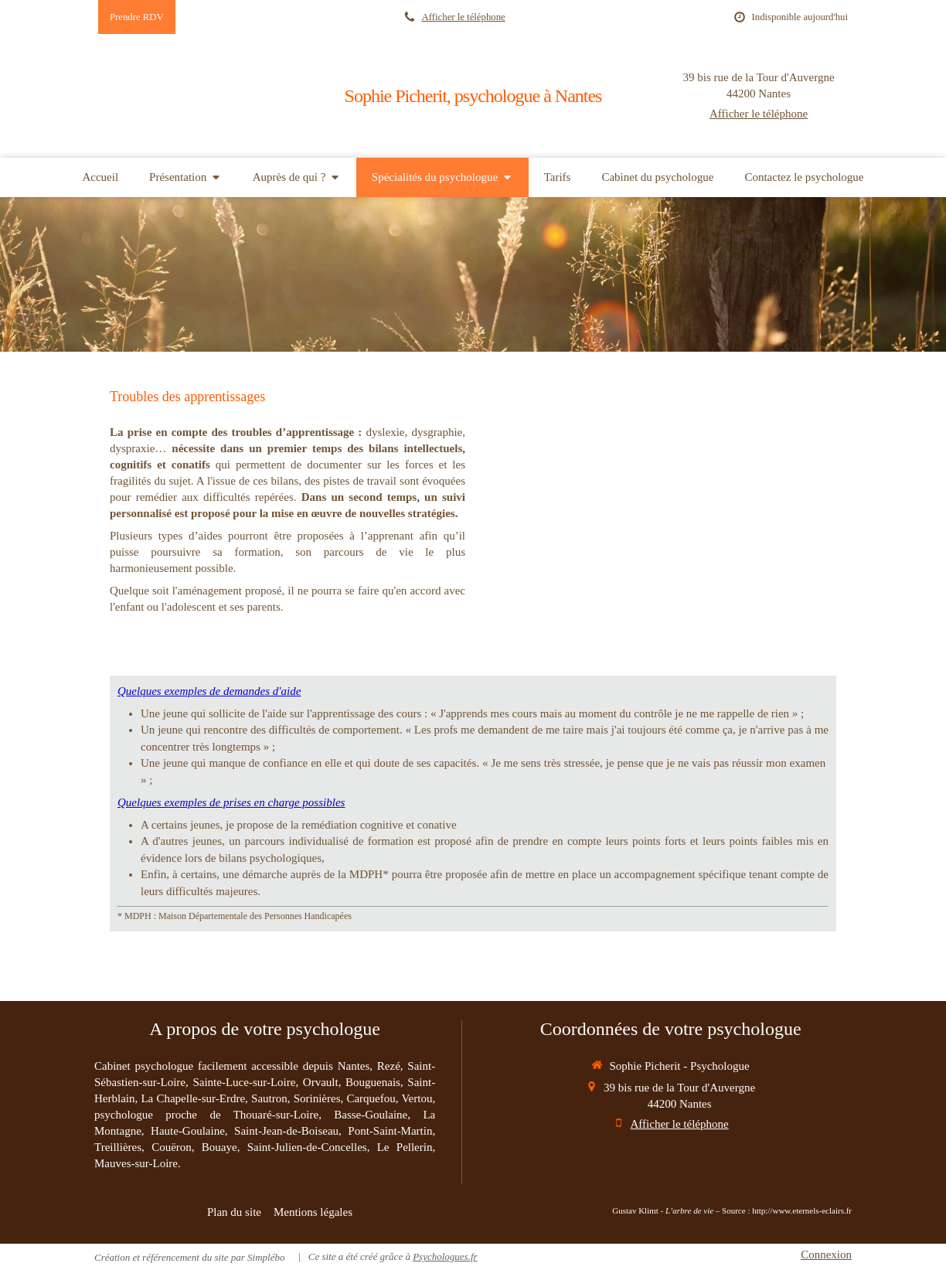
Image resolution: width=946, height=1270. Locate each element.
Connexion (826, 1254)
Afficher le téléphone (463, 17)
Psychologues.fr (445, 1256)
